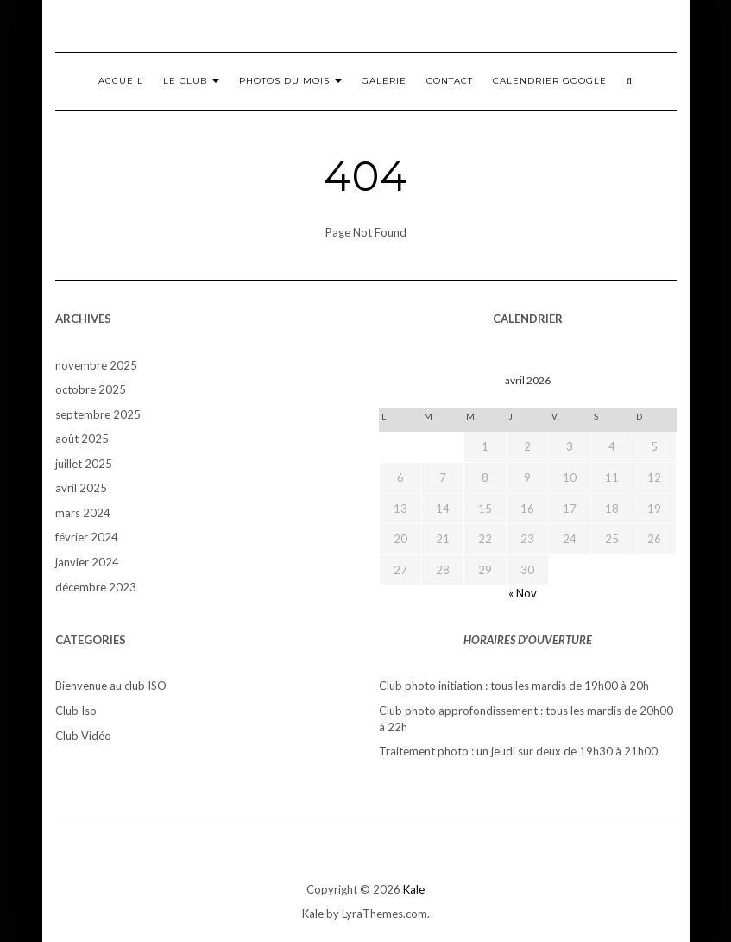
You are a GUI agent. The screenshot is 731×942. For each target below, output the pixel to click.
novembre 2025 (96, 365)
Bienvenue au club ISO (111, 685)
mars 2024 (82, 513)
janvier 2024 (87, 562)
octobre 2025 (90, 389)
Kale (414, 889)
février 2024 (86, 537)
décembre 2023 (95, 587)
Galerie (384, 80)
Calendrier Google (550, 80)
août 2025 (82, 439)
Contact (449, 80)
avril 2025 (81, 488)
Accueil (120, 80)
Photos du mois (290, 80)
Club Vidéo (83, 736)
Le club (191, 80)
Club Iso (76, 711)
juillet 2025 (83, 464)
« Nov (522, 593)
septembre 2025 (98, 414)
